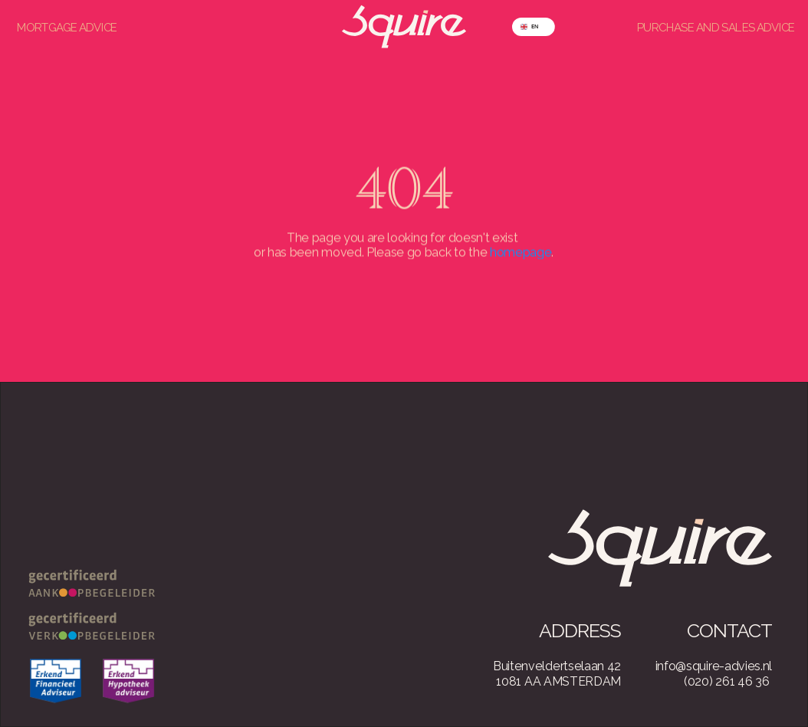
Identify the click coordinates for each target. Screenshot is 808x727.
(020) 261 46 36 (726, 681)
